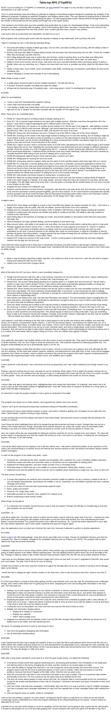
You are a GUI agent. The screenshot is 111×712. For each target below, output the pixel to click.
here (51, 7)
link (10, 537)
